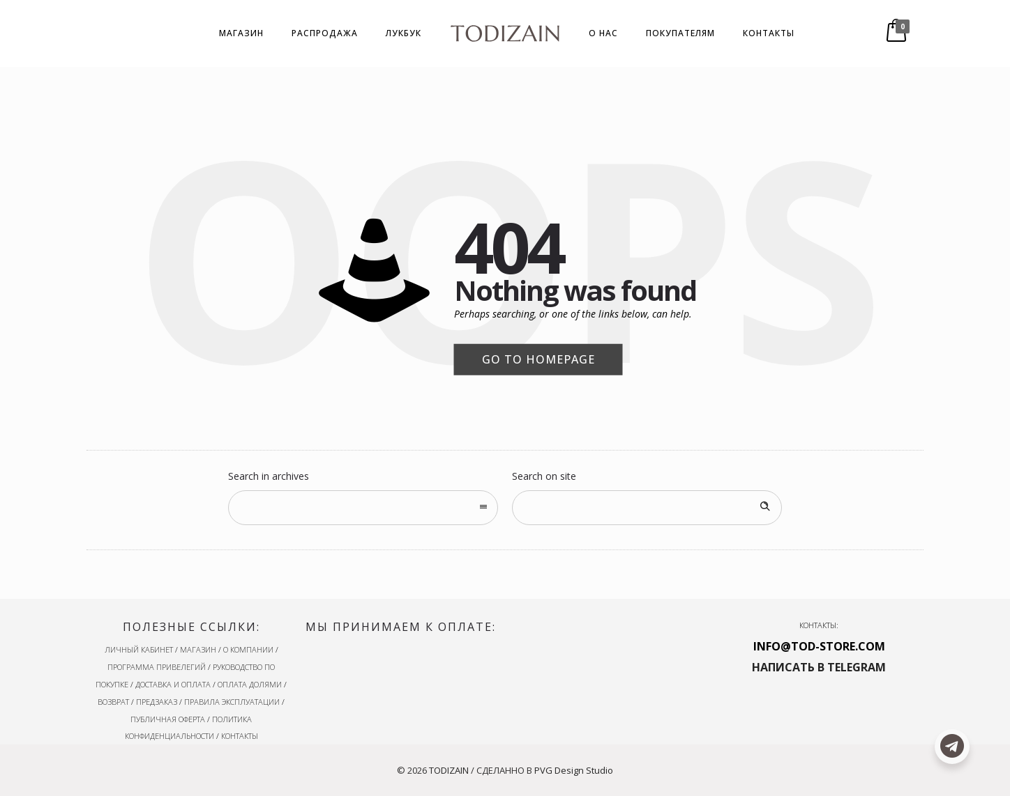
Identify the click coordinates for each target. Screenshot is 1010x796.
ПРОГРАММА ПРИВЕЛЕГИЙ (156, 667)
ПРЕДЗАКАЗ (156, 701)
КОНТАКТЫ (768, 33)
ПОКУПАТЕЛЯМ (680, 33)
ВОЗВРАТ (113, 701)
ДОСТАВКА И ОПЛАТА (173, 684)
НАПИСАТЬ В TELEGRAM (819, 667)
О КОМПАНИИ (248, 649)
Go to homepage (538, 359)
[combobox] (363, 507)
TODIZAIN (449, 770)
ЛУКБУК (403, 33)
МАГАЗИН (241, 33)
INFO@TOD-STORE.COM (819, 646)
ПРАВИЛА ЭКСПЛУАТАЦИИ (232, 701)
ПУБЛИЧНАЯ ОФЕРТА (167, 719)
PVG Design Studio (573, 770)
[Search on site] (647, 507)
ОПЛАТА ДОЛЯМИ (250, 684)
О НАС (603, 33)
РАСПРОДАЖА (325, 33)
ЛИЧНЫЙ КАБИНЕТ (139, 649)
